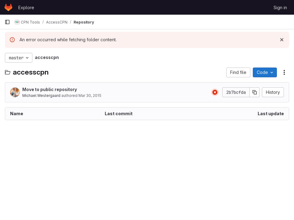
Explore (26, 7)
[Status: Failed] (215, 92)
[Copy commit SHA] (255, 92)
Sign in (280, 7)
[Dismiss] (281, 39)
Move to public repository (49, 89)
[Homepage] (8, 7)
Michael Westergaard (41, 95)
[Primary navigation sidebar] (7, 22)
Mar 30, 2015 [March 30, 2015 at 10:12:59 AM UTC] (89, 95)
